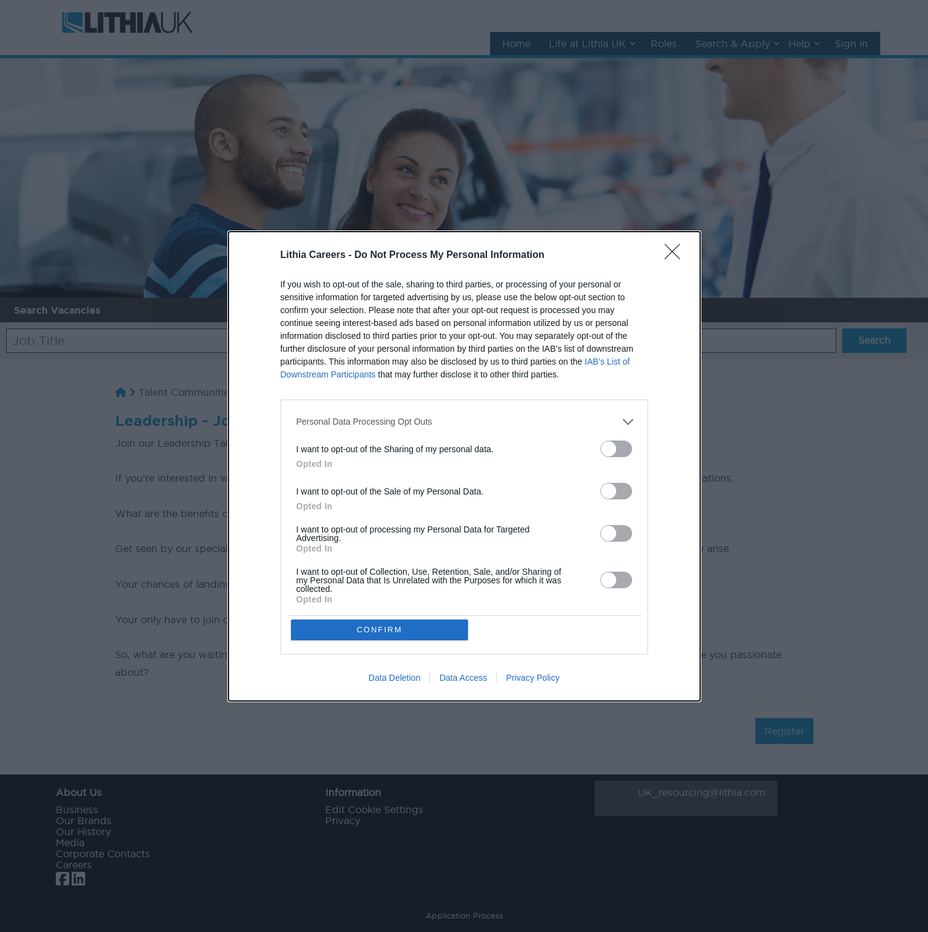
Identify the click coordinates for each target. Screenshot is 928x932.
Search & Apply (732, 43)
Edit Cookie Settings (374, 809)
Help (799, 43)
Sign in (851, 43)
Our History (83, 831)
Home (516, 43)
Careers (74, 864)
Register (784, 731)
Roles (664, 43)
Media (70, 842)
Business (77, 809)
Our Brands (83, 820)
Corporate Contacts (103, 853)
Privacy (342, 820)
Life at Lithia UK (587, 43)
